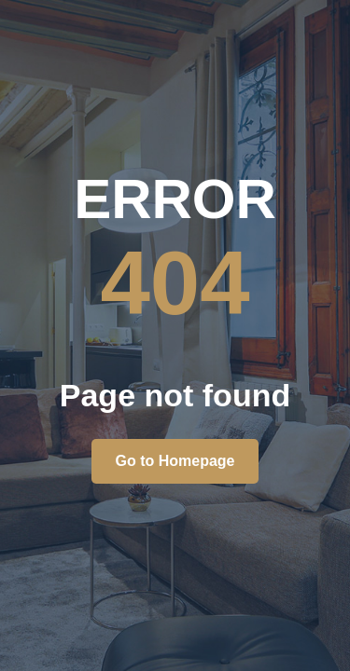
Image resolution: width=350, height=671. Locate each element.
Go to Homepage (174, 461)
